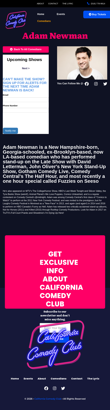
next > (26, 68)
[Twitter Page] (105, 84)
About (40, 3)
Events (61, 14)
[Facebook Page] (87, 84)
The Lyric (67, 3)
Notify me (10, 130)
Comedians (44, 21)
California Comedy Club (47, 399)
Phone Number (10, 105)
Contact (53, 3)
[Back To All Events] (26, 49)
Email (5, 95)
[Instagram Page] (96, 84)
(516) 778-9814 (97, 3)
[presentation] (24, 120)
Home (40, 14)
